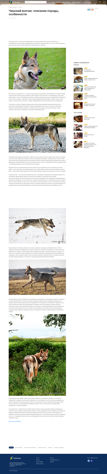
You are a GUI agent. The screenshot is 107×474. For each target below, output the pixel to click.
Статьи (53, 2)
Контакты (52, 457)
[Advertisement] (50, 29)
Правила (52, 461)
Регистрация (89, 2)
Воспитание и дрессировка (30, 447)
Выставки (50, 447)
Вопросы (59, 2)
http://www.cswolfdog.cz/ (15, 421)
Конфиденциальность (54, 459)
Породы (11, 447)
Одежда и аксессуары (58, 447)
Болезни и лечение (42, 447)
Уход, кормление (18, 447)
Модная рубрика (66, 2)
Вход (95, 2)
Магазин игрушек (76, 2)
